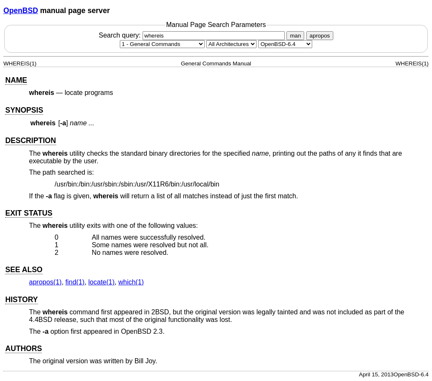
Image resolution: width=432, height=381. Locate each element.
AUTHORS (23, 348)
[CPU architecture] (231, 44)
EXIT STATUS (28, 213)
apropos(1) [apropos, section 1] (45, 282)
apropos (320, 35)
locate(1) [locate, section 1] (101, 282)
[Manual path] (285, 44)
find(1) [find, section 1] (74, 282)
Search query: (193, 35)
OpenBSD (20, 10)
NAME (16, 80)
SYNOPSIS (24, 110)
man (295, 35)
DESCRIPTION (30, 140)
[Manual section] (162, 44)
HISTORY (21, 299)
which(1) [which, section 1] (130, 282)
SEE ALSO (23, 269)
